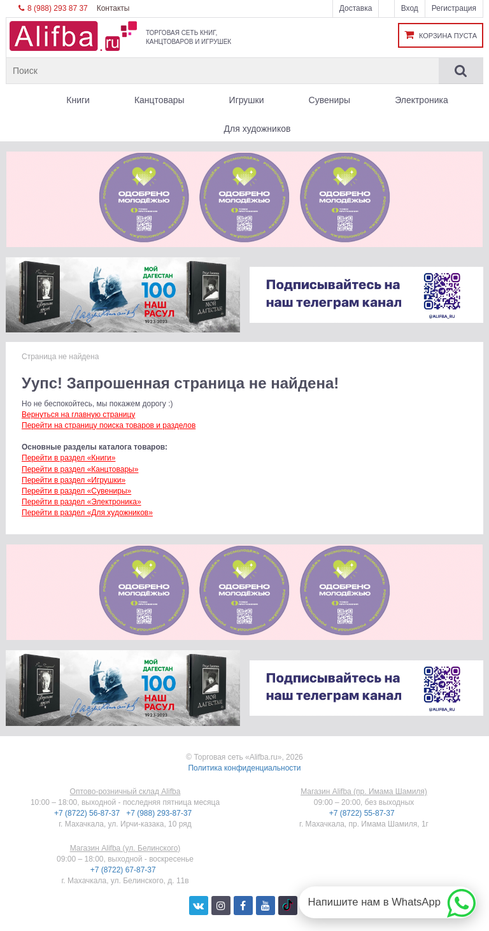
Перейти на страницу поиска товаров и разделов (108, 425)
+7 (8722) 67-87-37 (124, 869)
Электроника (421, 100)
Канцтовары (159, 100)
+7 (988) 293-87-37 (160, 813)
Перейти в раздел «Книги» (68, 457)
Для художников (257, 129)
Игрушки (246, 100)
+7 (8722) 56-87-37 (88, 813)
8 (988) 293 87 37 (53, 8)
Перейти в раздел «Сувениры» (76, 491)
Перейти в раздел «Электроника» (81, 501)
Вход (409, 8)
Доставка (355, 8)
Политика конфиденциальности (244, 768)
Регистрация (454, 8)
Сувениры (330, 100)
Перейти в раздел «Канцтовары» (80, 469)
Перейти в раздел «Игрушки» (73, 480)
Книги (78, 100)
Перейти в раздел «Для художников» (87, 512)
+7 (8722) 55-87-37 (363, 813)
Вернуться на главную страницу (78, 414)
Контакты (113, 8)
